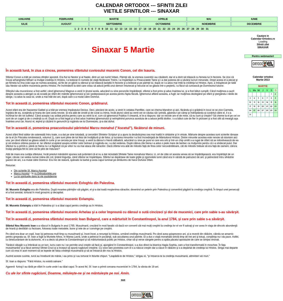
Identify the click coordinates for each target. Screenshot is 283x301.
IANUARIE (24, 19)
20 (154, 28)
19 (149, 28)
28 (192, 28)
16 (135, 28)
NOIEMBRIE (209, 24)
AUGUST (66, 24)
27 (188, 28)
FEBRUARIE (66, 19)
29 (197, 28)
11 (111, 28)
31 (207, 28)
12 (116, 28)
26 (183, 28)
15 (130, 28)
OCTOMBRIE (163, 24)
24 (173, 28)
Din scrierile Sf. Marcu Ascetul (30, 170)
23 (168, 28)
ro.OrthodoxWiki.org (45, 173)
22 (164, 28)
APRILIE (163, 19)
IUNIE (254, 19)
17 (140, 28)
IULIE (24, 24)
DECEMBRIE (254, 24)
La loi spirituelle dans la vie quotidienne (35, 176)
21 (159, 28)
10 (106, 28)
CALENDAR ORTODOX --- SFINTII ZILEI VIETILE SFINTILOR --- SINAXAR (142, 8)
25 (178, 28)
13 (121, 28)
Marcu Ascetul (21, 173)
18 (145, 28)
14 (125, 28)
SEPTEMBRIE (114, 24)
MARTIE (114, 19)
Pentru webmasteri (263, 56)
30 (202, 28)
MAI (209, 19)
